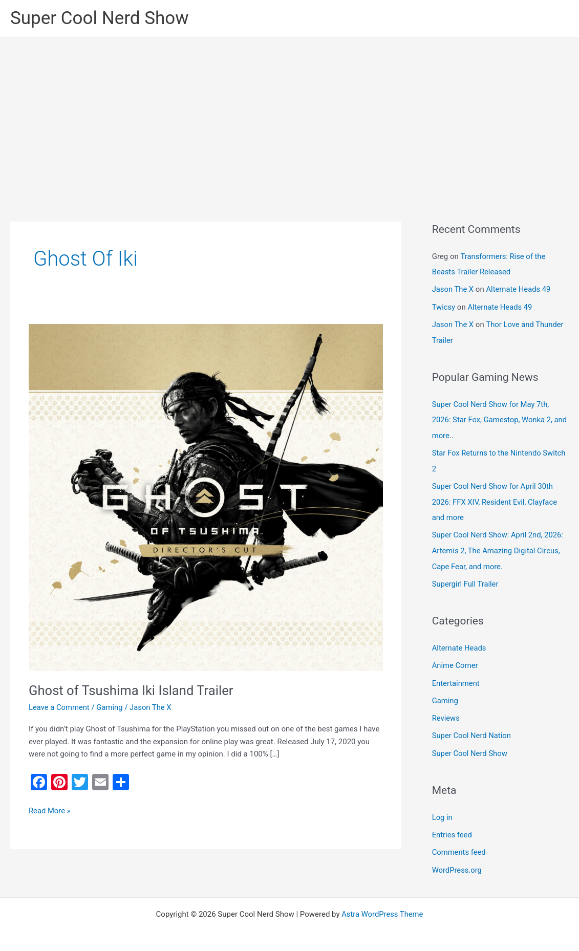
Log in (442, 810)
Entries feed (452, 827)
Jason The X (453, 288)
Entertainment (456, 677)
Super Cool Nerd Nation (472, 729)
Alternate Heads (459, 642)
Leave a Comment (60, 707)
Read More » (50, 810)
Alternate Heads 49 (519, 288)
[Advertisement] (289, 114)
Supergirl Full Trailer (466, 578)
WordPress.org (457, 862)
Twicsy (444, 306)
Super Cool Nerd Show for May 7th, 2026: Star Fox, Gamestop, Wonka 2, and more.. (493, 418)
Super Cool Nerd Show (99, 18)
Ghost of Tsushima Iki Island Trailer (132, 690)
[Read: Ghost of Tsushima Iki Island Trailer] (206, 497)
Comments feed (459, 844)
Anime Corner (455, 660)
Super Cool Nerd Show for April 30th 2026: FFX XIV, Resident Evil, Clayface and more (495, 498)
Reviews (446, 712)
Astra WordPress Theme (382, 906)
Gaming (110, 707)
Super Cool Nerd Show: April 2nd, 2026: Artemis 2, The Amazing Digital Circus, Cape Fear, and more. (498, 547)
